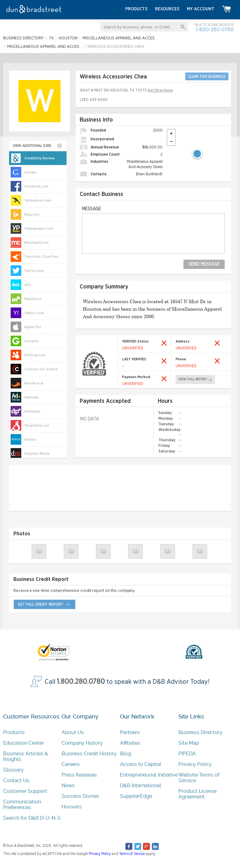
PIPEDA (187, 753)
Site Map (188, 743)
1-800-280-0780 (215, 29)
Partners (130, 732)
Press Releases (79, 775)
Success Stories (80, 796)
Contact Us (16, 780)
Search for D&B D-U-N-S (32, 818)
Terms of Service (132, 853)
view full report (192, 379)
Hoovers (72, 806)
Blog (125, 753)
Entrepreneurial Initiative (149, 775)
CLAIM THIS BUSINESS (207, 76)
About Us (73, 732)
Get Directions (160, 90)
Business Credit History (89, 753)
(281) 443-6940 (94, 100)
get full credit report (39, 604)
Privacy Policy (195, 764)
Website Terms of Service (198, 777)
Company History (82, 743)
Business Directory (200, 732)
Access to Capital (140, 764)
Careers (71, 764)
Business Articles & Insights (25, 756)
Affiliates (130, 743)
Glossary (13, 769)
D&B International (140, 785)
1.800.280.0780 (81, 681)
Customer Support (25, 791)
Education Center (23, 743)
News (68, 785)
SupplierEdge (136, 796)
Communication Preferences (22, 804)
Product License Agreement (197, 793)
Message (91, 209)
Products (14, 732)
